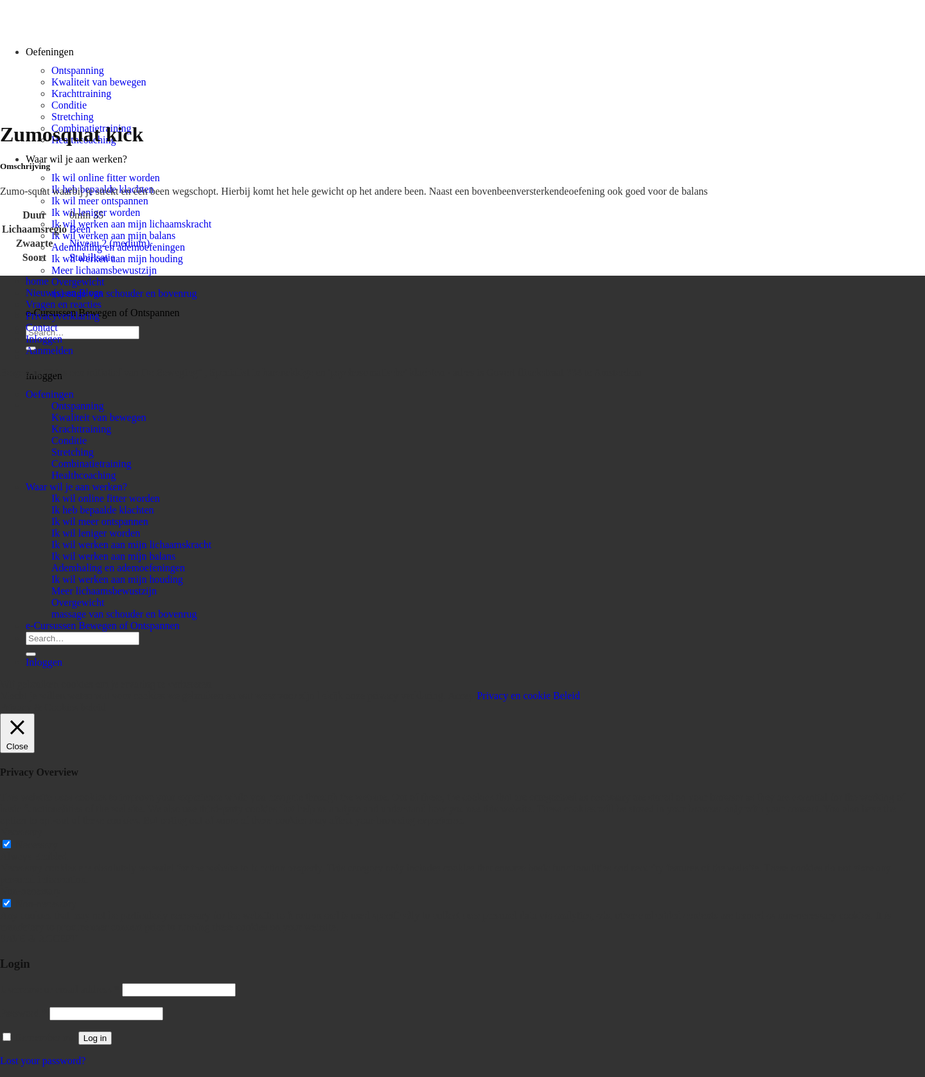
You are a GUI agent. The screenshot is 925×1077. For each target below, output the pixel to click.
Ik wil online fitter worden (105, 177)
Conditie (69, 105)
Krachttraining (81, 93)
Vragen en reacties (63, 304)
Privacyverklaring (63, 315)
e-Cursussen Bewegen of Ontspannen (103, 312)
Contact (42, 327)
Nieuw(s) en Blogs (64, 292)
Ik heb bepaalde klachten (102, 509)
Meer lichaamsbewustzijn (104, 270)
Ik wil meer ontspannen (99, 200)
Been (80, 229)
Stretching (72, 116)
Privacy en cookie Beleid (528, 695)
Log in (95, 1038)
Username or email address (59, 989)
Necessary (36, 844)
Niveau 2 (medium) (109, 243)
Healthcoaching (83, 475)
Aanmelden (49, 350)
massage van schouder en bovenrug (124, 293)
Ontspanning (77, 70)
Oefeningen (50, 394)
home (37, 281)
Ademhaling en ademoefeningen (118, 567)
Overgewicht (77, 281)
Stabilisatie (92, 257)
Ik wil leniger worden (95, 533)
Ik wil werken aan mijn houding (117, 258)
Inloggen (44, 339)
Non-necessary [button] (30, 891)
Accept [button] (462, 695)
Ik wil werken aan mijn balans (113, 235)
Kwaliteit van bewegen (98, 81)
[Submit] (31, 654)
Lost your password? (42, 1060)
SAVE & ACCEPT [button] (39, 938)
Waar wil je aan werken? (76, 159)
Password (23, 1013)
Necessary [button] (21, 831)
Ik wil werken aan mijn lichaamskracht (131, 223)
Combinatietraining (91, 463)
